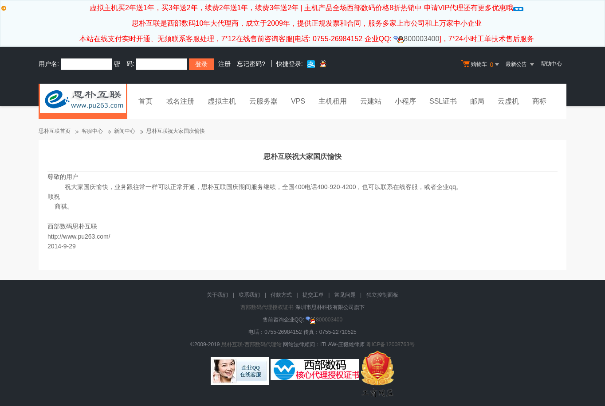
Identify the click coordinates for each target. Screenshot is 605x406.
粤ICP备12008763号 (390, 344)
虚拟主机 (222, 101)
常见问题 (345, 295)
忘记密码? (251, 63)
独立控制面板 (382, 295)
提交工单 (313, 295)
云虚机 (508, 101)
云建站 (370, 101)
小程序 (405, 101)
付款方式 (281, 295)
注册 (224, 63)
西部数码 (59, 226)
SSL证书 (443, 101)
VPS (298, 101)
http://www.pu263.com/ (78, 236)
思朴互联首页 (55, 131)
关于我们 (217, 295)
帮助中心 (551, 64)
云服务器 (263, 101)
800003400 (416, 39)
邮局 (477, 101)
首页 (145, 101)
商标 (539, 101)
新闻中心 (124, 131)
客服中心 (92, 131)
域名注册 (180, 101)
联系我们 (249, 295)
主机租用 (332, 101)
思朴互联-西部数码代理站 (251, 344)
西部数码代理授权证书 (267, 307)
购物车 (481, 64)
